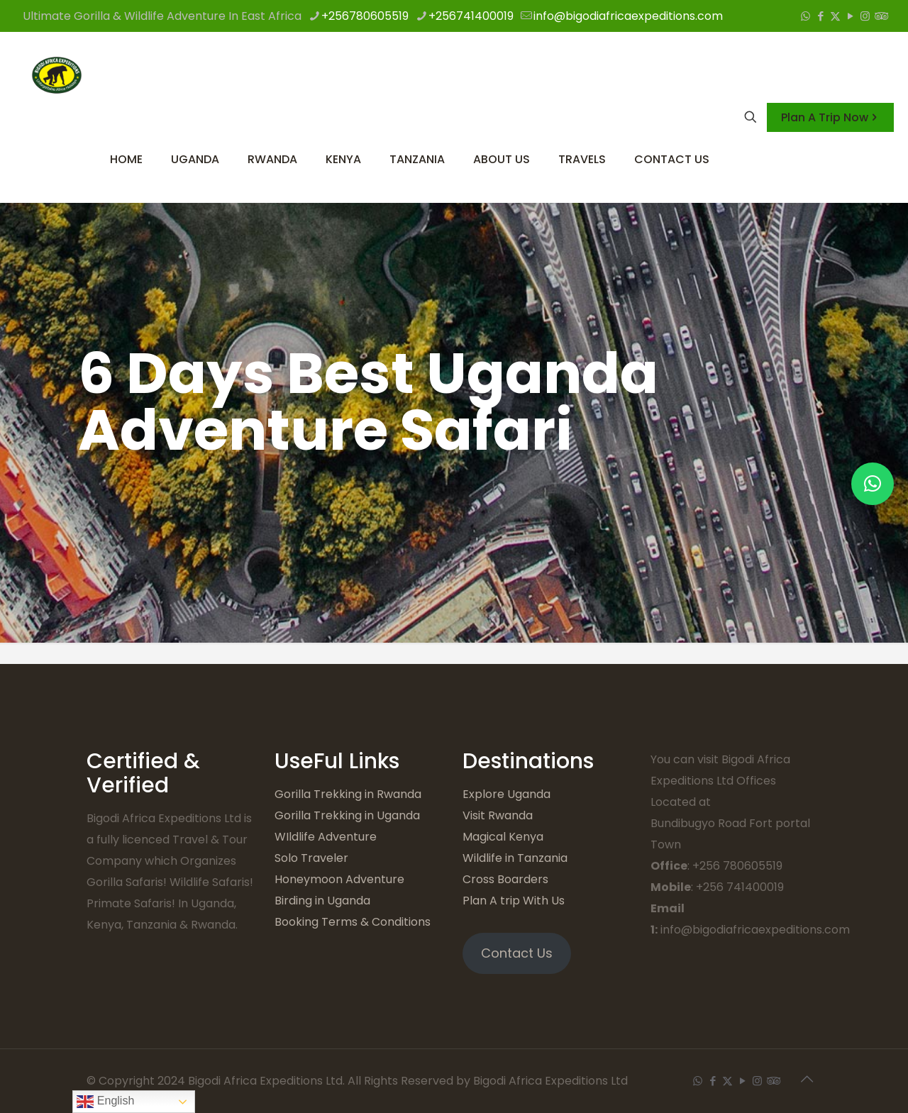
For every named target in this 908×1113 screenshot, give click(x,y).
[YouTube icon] (850, 16)
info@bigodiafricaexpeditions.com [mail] (628, 16)
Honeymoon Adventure (339, 879)
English (105, 1101)
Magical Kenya (503, 837)
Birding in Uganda (322, 900)
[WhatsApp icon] (805, 16)
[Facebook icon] (820, 16)
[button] (872, 484)
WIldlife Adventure (326, 837)
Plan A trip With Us (514, 900)
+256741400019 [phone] (471, 16)
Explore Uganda (506, 794)
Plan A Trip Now (830, 117)
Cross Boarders (505, 879)
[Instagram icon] (865, 16)
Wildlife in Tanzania (515, 858)
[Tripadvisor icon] (880, 16)
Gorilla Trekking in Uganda (347, 815)
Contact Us (517, 953)
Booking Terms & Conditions (353, 922)
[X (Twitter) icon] (835, 16)
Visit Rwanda (498, 815)
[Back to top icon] (806, 1079)
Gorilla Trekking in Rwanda (348, 794)
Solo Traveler (311, 858)
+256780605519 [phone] (365, 16)
